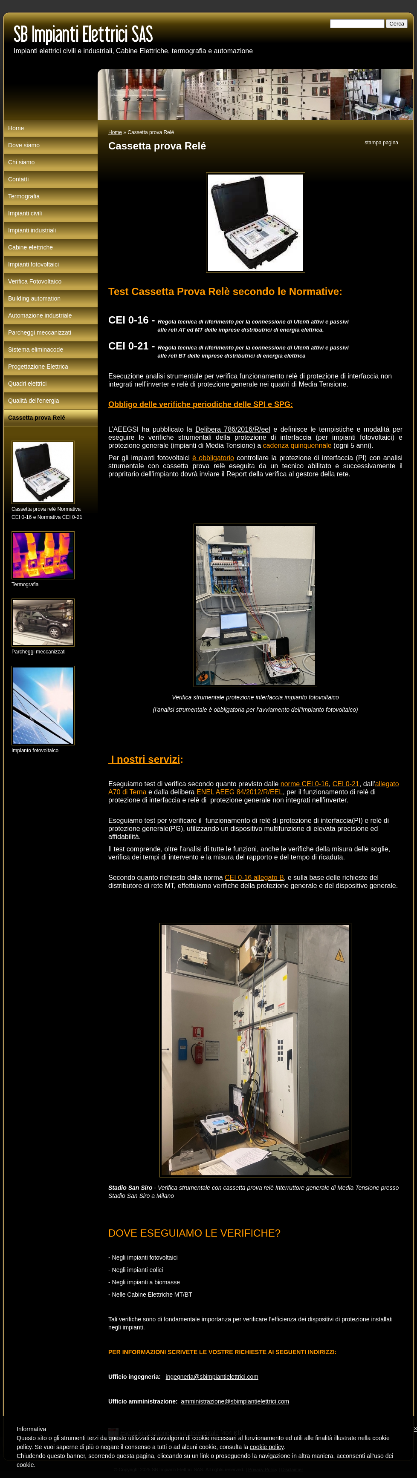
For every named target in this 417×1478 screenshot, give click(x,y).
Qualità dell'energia (33, 400)
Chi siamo (21, 162)
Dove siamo (24, 145)
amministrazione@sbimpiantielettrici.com (235, 1401)
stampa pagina (381, 143)
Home (115, 132)
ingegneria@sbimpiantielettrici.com (212, 1376)
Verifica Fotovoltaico (34, 281)
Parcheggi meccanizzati (39, 332)
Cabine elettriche (30, 247)
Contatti (18, 179)
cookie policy (267, 1447)
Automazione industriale (40, 315)
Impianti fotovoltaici (33, 264)
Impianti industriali (32, 230)
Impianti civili (25, 213)
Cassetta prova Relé (36, 417)
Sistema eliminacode (35, 349)
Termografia (24, 196)
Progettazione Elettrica (38, 366)
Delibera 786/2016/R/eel (232, 429)
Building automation (34, 298)
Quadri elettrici (27, 383)
